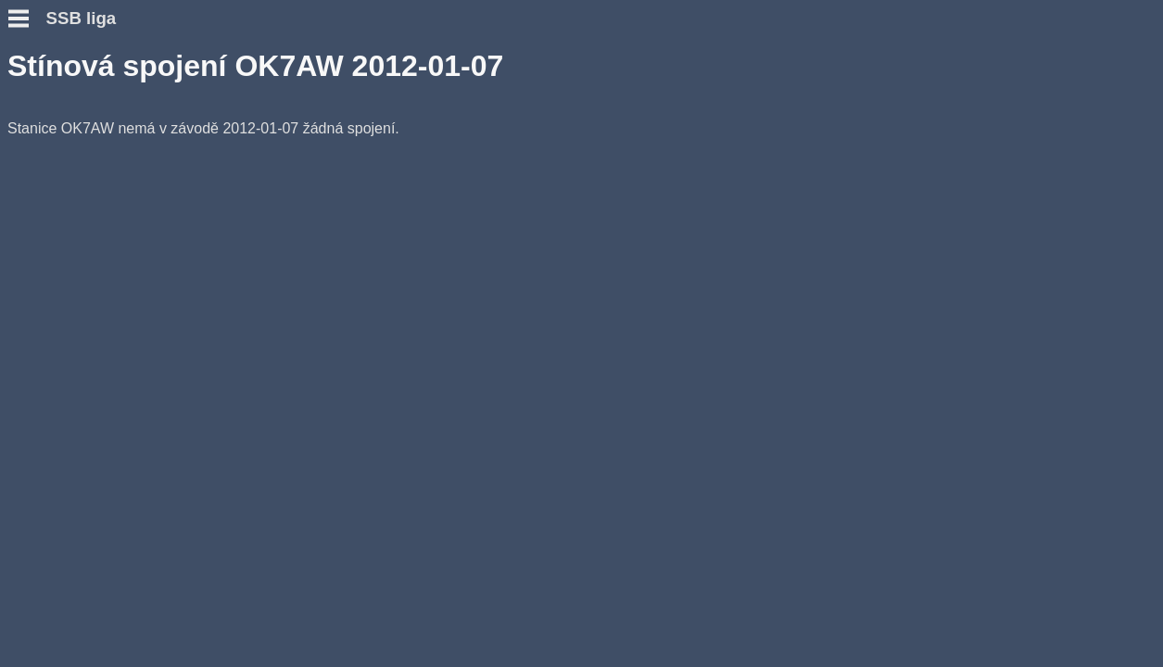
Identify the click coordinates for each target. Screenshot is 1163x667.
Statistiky (40, 254)
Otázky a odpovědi (72, 144)
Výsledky (39, 237)
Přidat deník (50, 204)
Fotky (27, 288)
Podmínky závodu (70, 127)
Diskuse (35, 271)
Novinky (36, 111)
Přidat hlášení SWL (74, 221)
